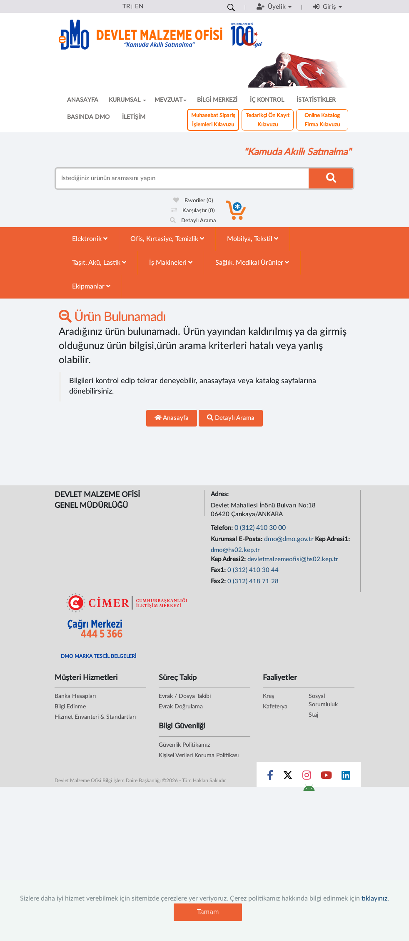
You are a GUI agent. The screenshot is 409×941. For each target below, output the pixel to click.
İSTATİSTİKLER (316, 100)
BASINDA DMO (88, 117)
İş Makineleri (170, 262)
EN (139, 6)
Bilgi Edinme (70, 707)
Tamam (208, 912)
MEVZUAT (171, 100)
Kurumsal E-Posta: (237, 539)
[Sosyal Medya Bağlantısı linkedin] (346, 777)
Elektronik (89, 238)
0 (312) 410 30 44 (253, 570)
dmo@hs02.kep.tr (235, 550)
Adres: (220, 494)
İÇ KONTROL (267, 100)
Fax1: (219, 570)
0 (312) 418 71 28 (253, 581)
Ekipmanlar (91, 286)
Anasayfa (172, 417)
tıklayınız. (375, 898)
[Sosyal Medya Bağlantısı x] (288, 777)
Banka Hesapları (75, 696)
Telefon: (222, 528)
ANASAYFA (82, 100)
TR (126, 6)
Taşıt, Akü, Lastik (99, 262)
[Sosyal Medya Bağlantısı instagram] (306, 777)
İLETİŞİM (133, 117)
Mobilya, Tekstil (252, 238)
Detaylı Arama (193, 220)
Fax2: (219, 581)
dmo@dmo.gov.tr (289, 539)
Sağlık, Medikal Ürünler (252, 262)
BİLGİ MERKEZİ (217, 100)
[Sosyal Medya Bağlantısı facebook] (270, 777)
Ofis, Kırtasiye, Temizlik (167, 238)
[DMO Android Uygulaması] (308, 790)
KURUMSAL (127, 100)
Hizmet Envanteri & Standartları (95, 717)
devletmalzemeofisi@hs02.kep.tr (292, 559)
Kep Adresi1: (333, 539)
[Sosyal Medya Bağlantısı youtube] (326, 777)
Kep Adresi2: (229, 559)
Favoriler (193, 200)
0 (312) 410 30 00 (260, 527)
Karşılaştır (193, 210)
